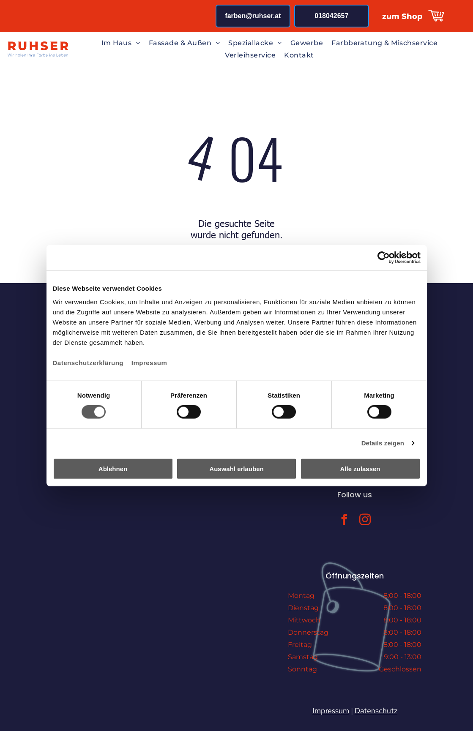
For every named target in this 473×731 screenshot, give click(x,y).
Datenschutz (376, 710)
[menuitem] (121, 43)
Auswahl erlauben (236, 468)
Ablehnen (112, 468)
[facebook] (344, 520)
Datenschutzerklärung (88, 362)
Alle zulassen (360, 468)
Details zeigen (382, 443)
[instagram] (365, 520)
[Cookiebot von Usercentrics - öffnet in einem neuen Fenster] (384, 257)
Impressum (149, 362)
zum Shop (402, 16)
